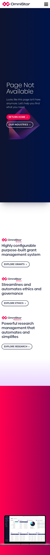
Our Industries (20, 124)
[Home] (16, 4)
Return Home (18, 117)
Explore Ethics (15, 303)
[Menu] (46, 4)
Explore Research (17, 346)
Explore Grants (15, 264)
